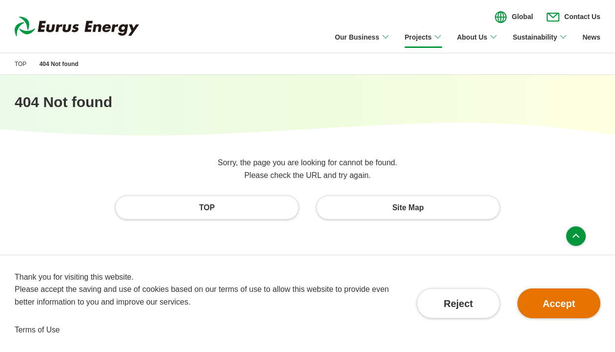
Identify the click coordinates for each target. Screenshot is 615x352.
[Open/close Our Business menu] (362, 43)
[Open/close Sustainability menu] (540, 43)
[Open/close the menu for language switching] (513, 17)
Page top (576, 236)
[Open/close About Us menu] (477, 43)
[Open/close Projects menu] (423, 43)
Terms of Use (38, 330)
